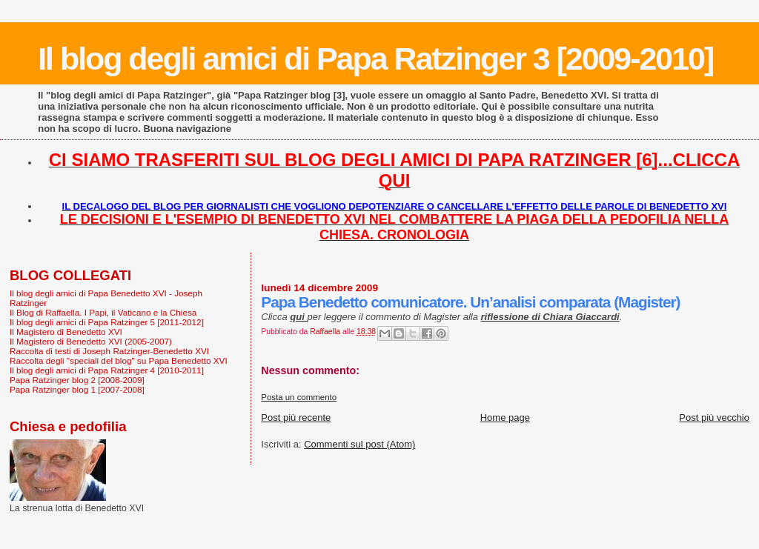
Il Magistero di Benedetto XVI (66, 331)
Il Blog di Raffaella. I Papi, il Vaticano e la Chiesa (103, 312)
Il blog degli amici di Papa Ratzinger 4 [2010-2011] (107, 370)
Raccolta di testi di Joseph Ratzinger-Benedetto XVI (109, 351)
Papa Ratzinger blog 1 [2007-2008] (77, 389)
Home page (505, 417)
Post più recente (296, 417)
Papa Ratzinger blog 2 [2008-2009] (77, 380)
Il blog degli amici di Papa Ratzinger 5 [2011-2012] (107, 322)
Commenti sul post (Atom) (359, 444)
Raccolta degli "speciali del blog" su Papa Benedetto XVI (119, 360)
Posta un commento (299, 397)
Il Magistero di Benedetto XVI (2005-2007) (91, 341)
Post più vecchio (714, 417)
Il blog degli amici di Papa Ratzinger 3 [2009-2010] (375, 58)
